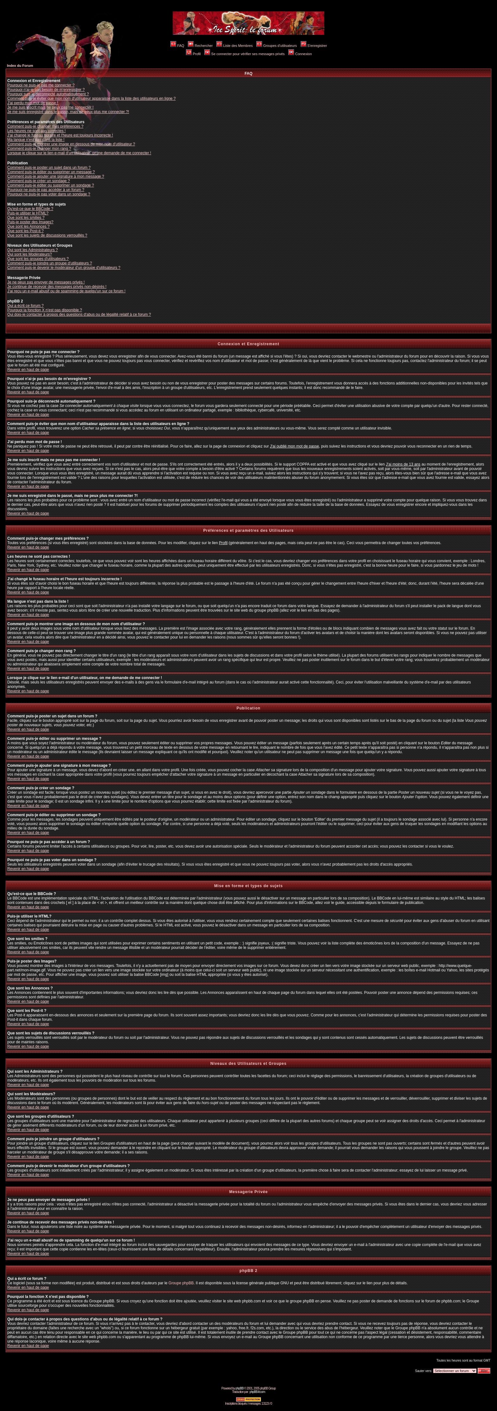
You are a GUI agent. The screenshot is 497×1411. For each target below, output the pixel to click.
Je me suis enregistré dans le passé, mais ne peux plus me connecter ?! (68, 112)
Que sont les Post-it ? (25, 231)
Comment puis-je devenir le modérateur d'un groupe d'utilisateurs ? (63, 267)
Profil (193, 54)
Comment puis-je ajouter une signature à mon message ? (55, 176)
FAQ (177, 46)
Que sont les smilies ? (25, 217)
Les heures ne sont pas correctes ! (36, 131)
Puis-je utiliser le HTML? (27, 213)
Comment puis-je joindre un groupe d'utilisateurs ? (49, 263)
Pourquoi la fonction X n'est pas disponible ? (44, 310)
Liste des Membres (234, 46)
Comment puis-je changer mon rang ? (39, 148)
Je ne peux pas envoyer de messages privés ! (46, 282)
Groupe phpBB (181, 1283)
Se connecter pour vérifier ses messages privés (244, 54)
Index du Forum (20, 65)
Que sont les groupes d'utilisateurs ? (38, 259)
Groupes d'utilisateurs (276, 46)
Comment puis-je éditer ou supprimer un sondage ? (50, 185)
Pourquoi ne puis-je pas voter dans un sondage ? (48, 194)
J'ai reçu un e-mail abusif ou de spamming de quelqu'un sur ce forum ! (66, 291)
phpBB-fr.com (257, 1392)
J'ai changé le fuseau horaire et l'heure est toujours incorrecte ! (60, 135)
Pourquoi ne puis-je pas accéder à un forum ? (45, 189)
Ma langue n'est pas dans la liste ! (35, 139)
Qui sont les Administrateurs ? (32, 250)
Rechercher (200, 46)
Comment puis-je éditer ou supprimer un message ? (51, 172)
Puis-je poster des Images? (30, 222)
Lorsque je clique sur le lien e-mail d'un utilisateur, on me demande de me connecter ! (79, 153)
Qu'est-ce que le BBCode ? (30, 209)
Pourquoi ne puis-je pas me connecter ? (40, 85)
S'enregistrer (314, 46)
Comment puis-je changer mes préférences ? (45, 126)
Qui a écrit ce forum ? (25, 305)
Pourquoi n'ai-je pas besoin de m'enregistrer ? (46, 89)
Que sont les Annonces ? (28, 226)
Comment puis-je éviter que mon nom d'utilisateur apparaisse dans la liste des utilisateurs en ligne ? (91, 98)
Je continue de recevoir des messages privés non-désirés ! (56, 286)
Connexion (300, 54)
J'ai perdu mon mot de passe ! (32, 103)
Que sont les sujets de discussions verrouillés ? (47, 235)
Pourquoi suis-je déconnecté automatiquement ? (48, 94)
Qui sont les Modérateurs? (29, 254)
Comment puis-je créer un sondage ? (38, 181)
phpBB (239, 1388)
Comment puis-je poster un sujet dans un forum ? (49, 167)
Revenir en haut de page (28, 369)
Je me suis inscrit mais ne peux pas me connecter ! (50, 107)
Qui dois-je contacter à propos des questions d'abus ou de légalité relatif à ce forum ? (79, 314)
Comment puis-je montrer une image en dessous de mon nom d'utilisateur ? (71, 144)
